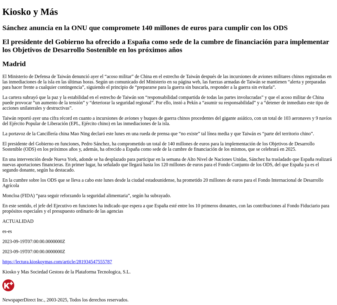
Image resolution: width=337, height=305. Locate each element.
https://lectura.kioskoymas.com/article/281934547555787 (57, 261)
